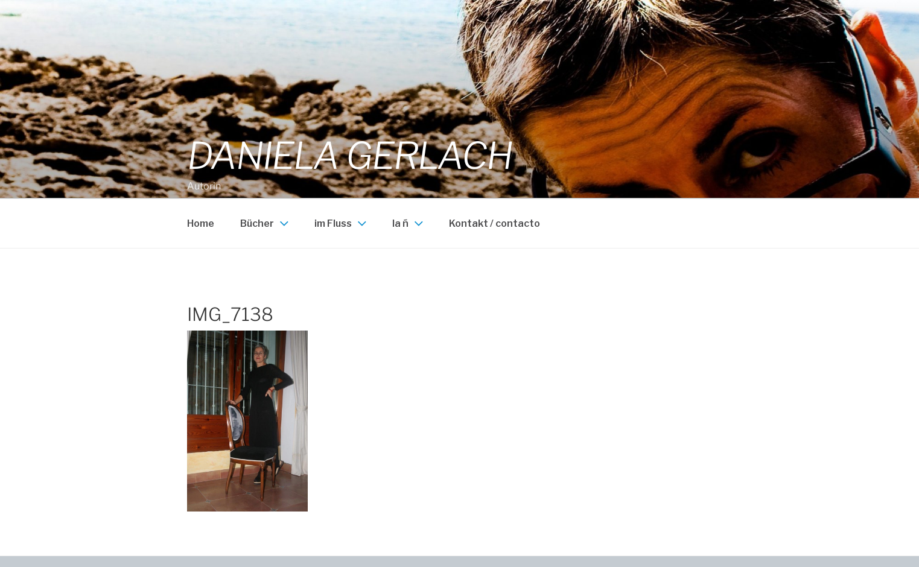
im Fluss (341, 223)
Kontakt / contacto (494, 223)
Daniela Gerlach (349, 155)
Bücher (265, 223)
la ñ (409, 223)
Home (200, 223)
